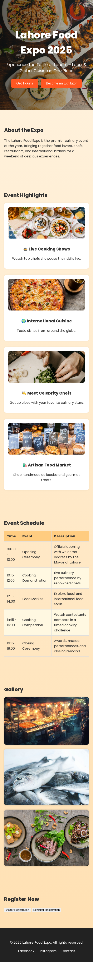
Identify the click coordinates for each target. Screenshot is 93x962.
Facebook (26, 951)
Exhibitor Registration (46, 909)
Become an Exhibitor (61, 83)
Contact (68, 951)
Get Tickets (24, 83)
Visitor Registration (17, 909)
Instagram (48, 951)
